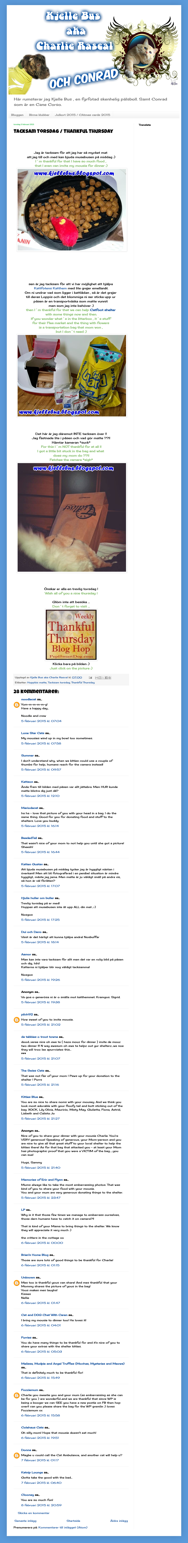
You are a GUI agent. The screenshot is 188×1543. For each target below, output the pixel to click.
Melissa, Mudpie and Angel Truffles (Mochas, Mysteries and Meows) (72, 1363)
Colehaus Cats (32, 1427)
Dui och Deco (31, 932)
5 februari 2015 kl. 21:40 (40, 1167)
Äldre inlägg (119, 1520)
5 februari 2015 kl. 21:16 (40, 1084)
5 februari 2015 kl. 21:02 (40, 1024)
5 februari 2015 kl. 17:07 (40, 886)
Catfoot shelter (103, 310)
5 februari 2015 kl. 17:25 (40, 919)
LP (23, 1209)
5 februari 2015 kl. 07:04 (41, 721)
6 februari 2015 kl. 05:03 (41, 1351)
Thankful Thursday (83, 682)
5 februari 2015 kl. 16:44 (40, 852)
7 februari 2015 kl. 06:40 (41, 1482)
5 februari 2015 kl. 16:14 (40, 826)
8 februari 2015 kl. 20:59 (41, 1505)
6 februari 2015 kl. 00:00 (42, 1243)
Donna (26, 1450)
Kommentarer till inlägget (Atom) (62, 1527)
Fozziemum (29, 1390)
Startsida (73, 1520)
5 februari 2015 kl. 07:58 (41, 743)
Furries (26, 1337)
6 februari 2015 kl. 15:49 (40, 1377)
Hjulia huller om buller (37, 898)
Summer (27, 755)
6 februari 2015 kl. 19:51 (40, 1437)
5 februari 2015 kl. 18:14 (40, 942)
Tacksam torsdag (59, 682)
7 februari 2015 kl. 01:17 (40, 1460)
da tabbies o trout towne (39, 1037)
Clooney (27, 1495)
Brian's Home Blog (34, 1255)
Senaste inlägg (25, 1520)
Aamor (26, 954)
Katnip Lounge (32, 1472)
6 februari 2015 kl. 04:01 (41, 1325)
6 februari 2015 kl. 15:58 (40, 1415)
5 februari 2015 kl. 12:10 (40, 796)
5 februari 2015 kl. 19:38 (40, 1002)
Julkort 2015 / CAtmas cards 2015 (82, 115)
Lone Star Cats (32, 733)
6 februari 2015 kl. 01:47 (40, 1303)
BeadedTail (29, 838)
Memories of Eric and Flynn (42, 1179)
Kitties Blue (29, 1097)
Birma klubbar (39, 115)
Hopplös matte (37, 682)
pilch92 (27, 1014)
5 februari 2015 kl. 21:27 (40, 1118)
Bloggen (17, 115)
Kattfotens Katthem (50, 288)
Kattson (27, 781)
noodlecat (28, 699)
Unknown (28, 1277)
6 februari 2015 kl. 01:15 (40, 1265)
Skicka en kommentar (33, 1513)
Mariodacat (29, 808)
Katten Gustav (32, 864)
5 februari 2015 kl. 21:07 (40, 1058)
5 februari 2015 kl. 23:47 (40, 1197)
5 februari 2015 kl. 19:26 (40, 979)
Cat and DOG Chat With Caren (44, 1315)
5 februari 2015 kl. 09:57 (41, 769)
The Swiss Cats (32, 1070)
